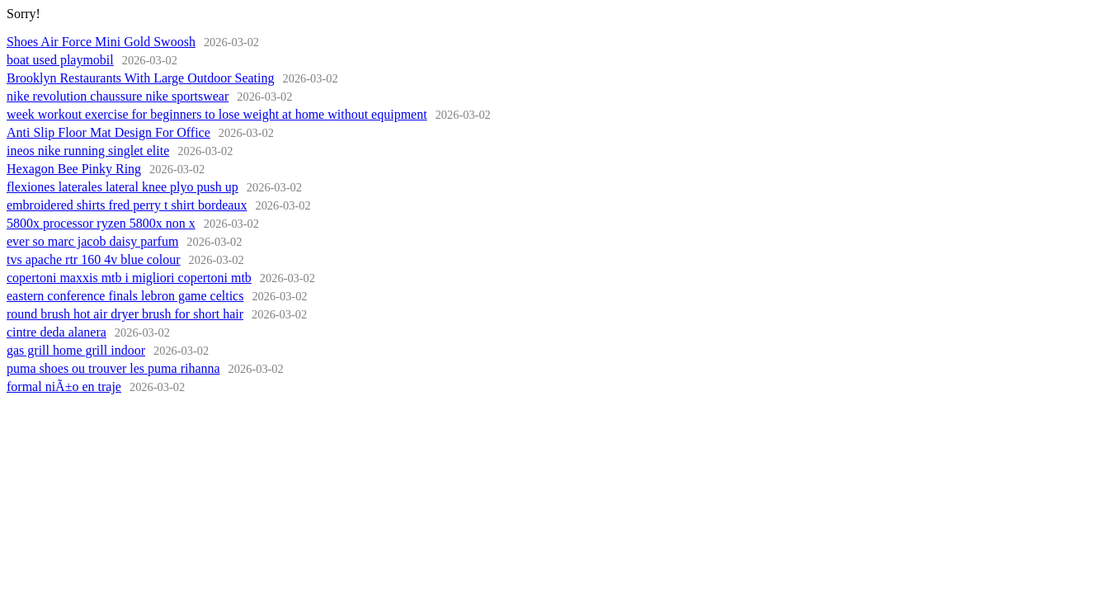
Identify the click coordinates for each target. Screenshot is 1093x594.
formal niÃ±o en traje (64, 387)
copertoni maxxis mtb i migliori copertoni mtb (129, 278)
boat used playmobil (60, 60)
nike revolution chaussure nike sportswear (117, 96)
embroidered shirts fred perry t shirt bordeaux (127, 205)
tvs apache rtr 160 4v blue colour (94, 259)
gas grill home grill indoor (76, 350)
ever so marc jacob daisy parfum (92, 241)
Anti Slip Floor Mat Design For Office (108, 132)
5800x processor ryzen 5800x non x (101, 223)
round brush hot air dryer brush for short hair (125, 314)
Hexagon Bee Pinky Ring (74, 169)
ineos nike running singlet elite (88, 151)
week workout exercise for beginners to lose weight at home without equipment (217, 114)
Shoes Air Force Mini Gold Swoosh (101, 42)
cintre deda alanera (56, 332)
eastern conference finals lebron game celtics (125, 296)
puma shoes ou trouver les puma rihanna (113, 368)
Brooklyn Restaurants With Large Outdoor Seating (141, 78)
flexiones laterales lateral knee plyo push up (122, 187)
